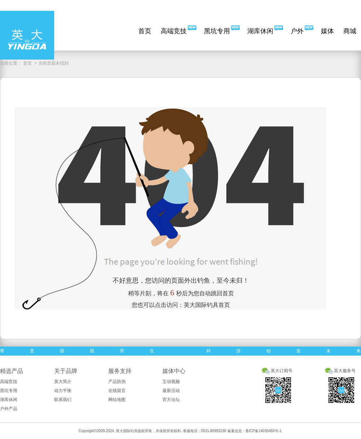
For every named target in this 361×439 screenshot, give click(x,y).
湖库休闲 (260, 31)
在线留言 (117, 390)
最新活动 (171, 390)
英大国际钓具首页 (207, 305)
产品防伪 (117, 381)
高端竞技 (174, 31)
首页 (144, 31)
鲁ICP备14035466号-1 (263, 431)
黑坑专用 (217, 31)
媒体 (327, 31)
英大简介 (62, 381)
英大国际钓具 (127, 431)
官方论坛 (171, 399)
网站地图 (117, 399)
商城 (349, 31)
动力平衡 (62, 390)
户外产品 (8, 408)
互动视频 (171, 381)
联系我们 (62, 399)
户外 (297, 31)
